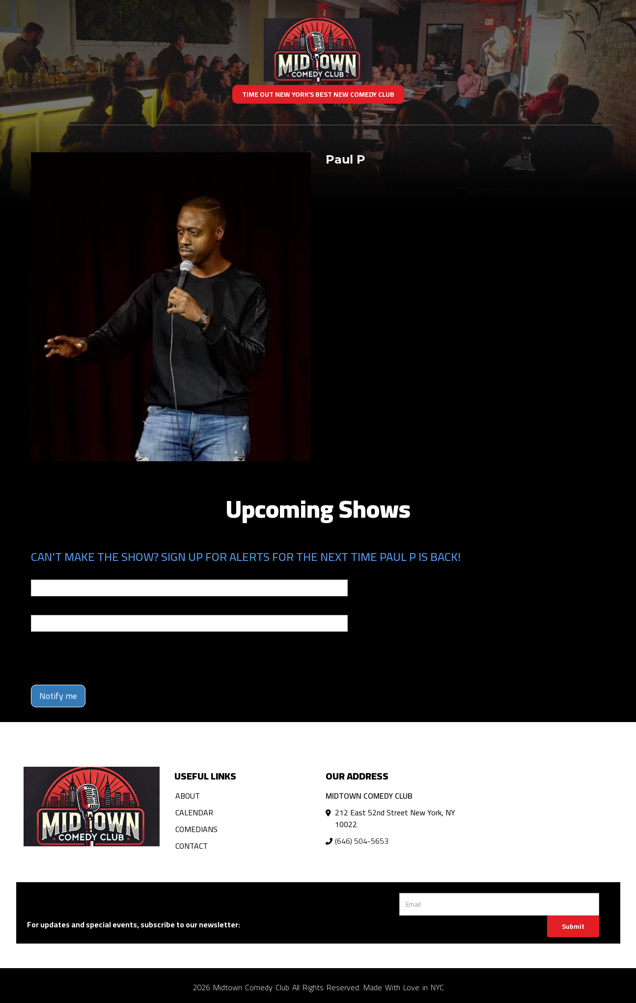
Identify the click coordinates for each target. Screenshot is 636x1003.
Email (40, 572)
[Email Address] (499, 904)
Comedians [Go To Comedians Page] (196, 829)
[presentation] (105, 658)
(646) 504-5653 (361, 841)
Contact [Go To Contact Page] (191, 845)
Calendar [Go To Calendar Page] (194, 812)
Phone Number (54, 608)
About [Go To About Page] (187, 795)
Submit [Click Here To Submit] (573, 926)
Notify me (58, 696)
